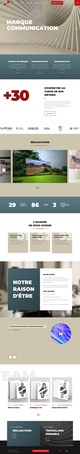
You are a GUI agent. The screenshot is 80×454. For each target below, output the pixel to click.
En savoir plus (18, 72)
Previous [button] (4, 170)
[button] (57, 3)
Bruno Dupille (14, 408)
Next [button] (76, 170)
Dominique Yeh (36, 408)
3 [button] (41, 188)
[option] (19, 128)
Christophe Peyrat (60, 408)
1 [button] (37, 188)
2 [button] (39, 188)
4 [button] (42, 188)
